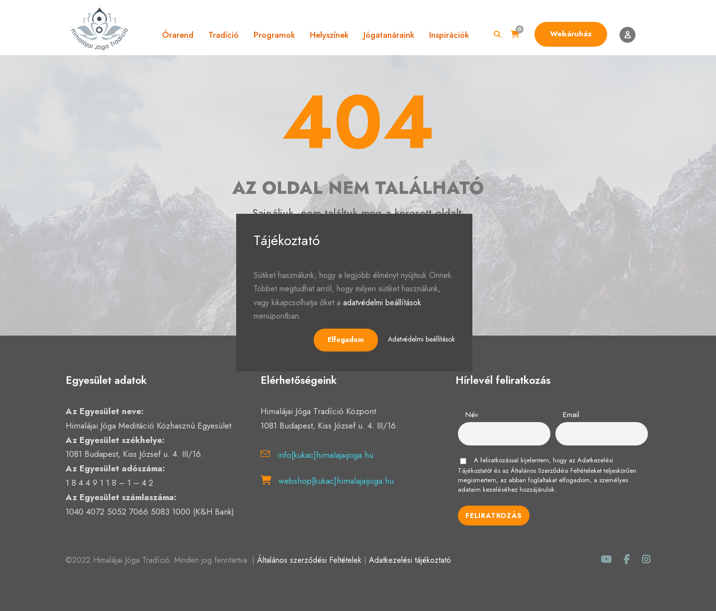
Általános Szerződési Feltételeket (556, 470)
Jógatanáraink (388, 35)
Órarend (177, 35)
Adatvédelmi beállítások (421, 339)
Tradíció (223, 35)
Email (571, 414)
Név (471, 414)
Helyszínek (329, 35)
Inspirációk (449, 35)
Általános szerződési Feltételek (309, 560)
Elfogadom (346, 340)
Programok (274, 35)
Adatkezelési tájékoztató (410, 560)
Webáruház (571, 33)
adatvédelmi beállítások (382, 302)
